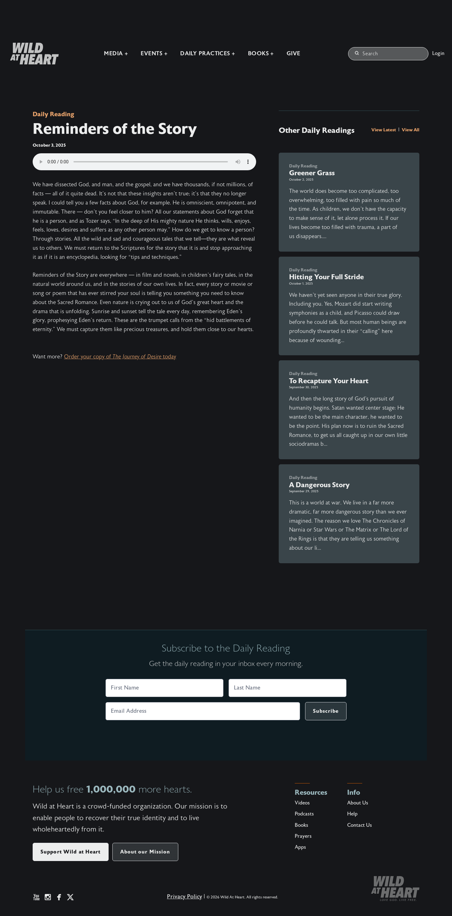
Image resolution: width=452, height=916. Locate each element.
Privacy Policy (184, 896)
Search (366, 54)
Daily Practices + (207, 53)
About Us (357, 803)
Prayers (303, 836)
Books (301, 825)
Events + (154, 53)
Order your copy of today (120, 356)
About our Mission (145, 852)
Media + (116, 53)
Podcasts (304, 814)
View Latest (384, 129)
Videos (302, 803)
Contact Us (359, 825)
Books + (261, 53)
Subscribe (326, 711)
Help (352, 814)
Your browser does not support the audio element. (144, 161)
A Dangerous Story (319, 485)
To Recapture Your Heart (329, 381)
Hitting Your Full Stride (326, 277)
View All (410, 129)
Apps (300, 847)
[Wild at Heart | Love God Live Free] (32, 53)
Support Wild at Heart (70, 852)
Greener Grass (312, 173)
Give (293, 53)
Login (438, 53)
